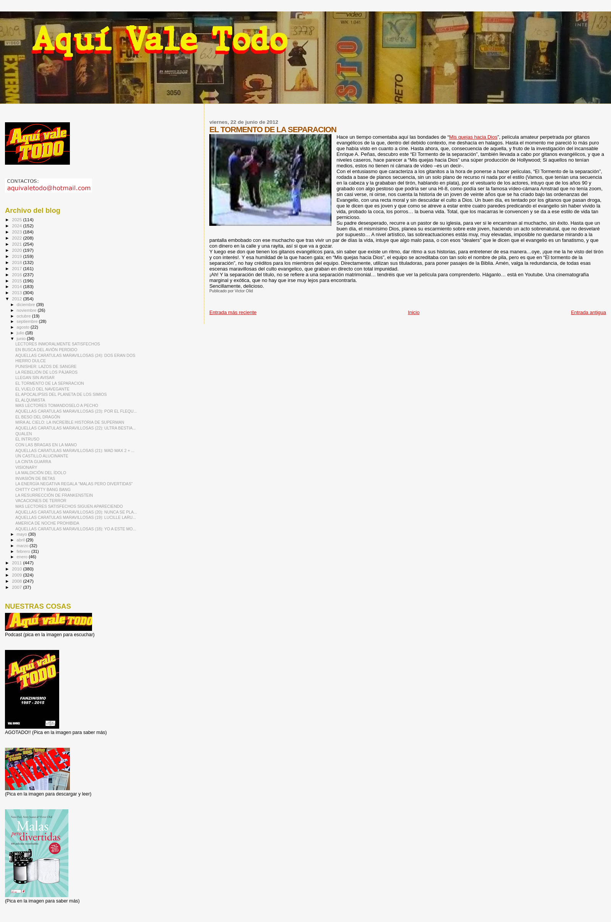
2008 (17, 580)
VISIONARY (26, 467)
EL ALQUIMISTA (30, 400)
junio (22, 338)
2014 (17, 286)
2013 (17, 292)
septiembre (28, 321)
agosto (24, 327)
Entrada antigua (588, 312)
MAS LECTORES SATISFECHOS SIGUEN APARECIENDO (69, 506)
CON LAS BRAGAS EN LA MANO (46, 444)
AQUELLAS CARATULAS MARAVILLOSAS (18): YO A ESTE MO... (75, 529)
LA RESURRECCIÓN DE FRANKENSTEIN (54, 495)
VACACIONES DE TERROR (40, 500)
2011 (17, 562)
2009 (17, 574)
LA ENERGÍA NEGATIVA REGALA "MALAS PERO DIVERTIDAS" (74, 483)
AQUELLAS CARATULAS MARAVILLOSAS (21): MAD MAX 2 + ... (74, 450)
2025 (17, 219)
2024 (17, 225)
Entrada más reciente (233, 312)
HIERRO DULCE (30, 360)
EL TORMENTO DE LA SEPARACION (49, 383)
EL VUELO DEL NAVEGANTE (42, 389)
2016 (17, 274)
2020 (17, 250)
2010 (17, 568)
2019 (17, 256)
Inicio (413, 312)
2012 (17, 298)
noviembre (27, 310)
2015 (17, 280)
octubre (24, 316)
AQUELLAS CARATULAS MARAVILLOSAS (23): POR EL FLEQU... (76, 411)
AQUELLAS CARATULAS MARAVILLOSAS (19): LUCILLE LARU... (75, 517)
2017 (17, 268)
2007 (17, 587)
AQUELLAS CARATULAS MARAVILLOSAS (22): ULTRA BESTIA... (75, 428)
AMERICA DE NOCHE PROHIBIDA (47, 523)
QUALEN (23, 433)
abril (21, 540)
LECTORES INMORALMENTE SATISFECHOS (57, 344)
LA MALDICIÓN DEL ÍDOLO (40, 472)
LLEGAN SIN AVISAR (35, 377)
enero (23, 556)
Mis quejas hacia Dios (473, 137)
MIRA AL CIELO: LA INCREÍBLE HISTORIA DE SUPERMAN (69, 422)
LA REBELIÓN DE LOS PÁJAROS (46, 372)
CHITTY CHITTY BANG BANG (43, 489)
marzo (23, 545)
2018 (17, 262)
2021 (17, 243)
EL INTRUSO (27, 439)
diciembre (26, 304)
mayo (22, 534)
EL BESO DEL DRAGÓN (37, 417)
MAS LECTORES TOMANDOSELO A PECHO (56, 405)
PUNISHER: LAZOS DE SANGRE (45, 366)
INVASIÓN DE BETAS (35, 478)
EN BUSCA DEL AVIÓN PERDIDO (46, 349)
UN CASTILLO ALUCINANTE (41, 456)
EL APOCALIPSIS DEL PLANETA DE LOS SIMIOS (61, 394)
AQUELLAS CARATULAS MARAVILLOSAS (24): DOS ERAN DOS (75, 355)
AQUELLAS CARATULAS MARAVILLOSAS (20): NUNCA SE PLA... (76, 512)
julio (21, 333)
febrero (24, 551)
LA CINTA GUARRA (33, 461)
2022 (17, 237)
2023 (17, 231)
